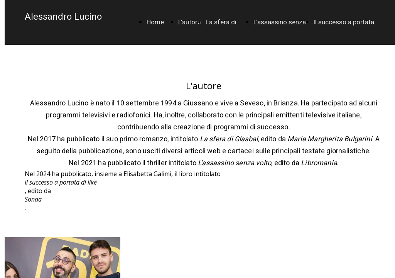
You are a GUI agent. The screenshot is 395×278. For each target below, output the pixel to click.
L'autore (189, 22)
